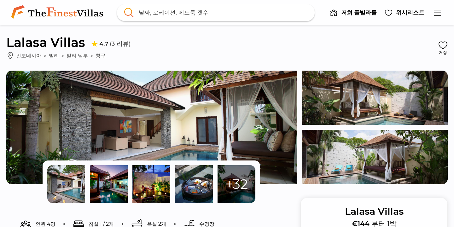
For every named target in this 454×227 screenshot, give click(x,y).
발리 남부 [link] (77, 55)
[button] (353, 12)
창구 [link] (101, 55)
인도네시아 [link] (28, 55)
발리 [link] (54, 55)
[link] (58, 12)
